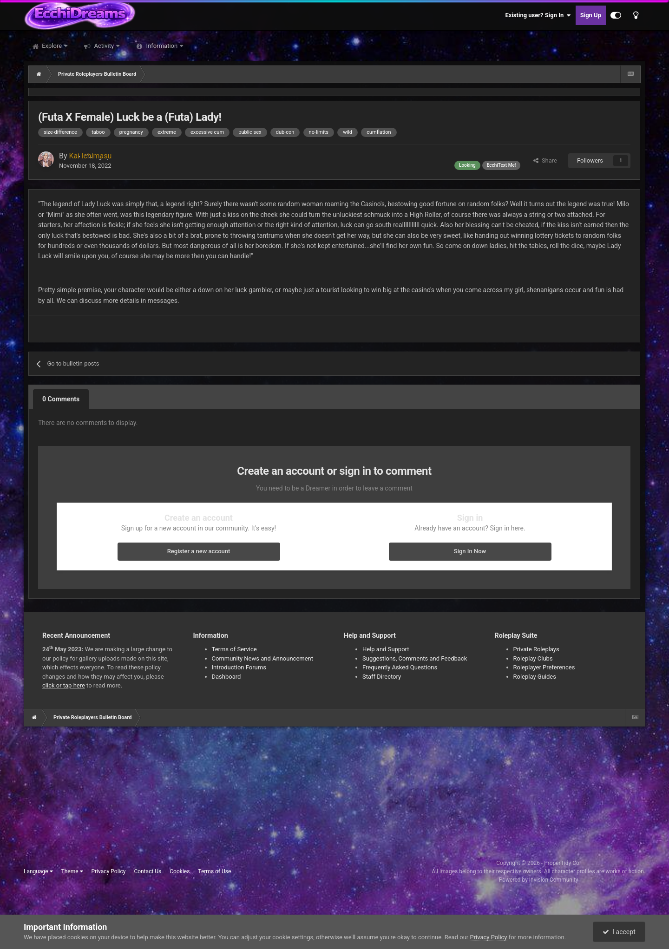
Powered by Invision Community (538, 880)
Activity (103, 45)
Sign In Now (470, 551)
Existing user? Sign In (538, 15)
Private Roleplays (536, 649)
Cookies (180, 871)
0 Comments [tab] (60, 399)
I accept (619, 932)
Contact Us (147, 871)
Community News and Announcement (263, 658)
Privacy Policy (109, 871)
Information (161, 45)
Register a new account (198, 551)
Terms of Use (214, 871)
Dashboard (226, 676)
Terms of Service (234, 649)
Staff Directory (381, 676)
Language (38, 871)
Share (545, 160)
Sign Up (590, 15)
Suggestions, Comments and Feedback (414, 658)
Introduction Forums (239, 667)
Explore (51, 45)
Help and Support (385, 649)
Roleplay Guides (534, 676)
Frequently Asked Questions (399, 667)
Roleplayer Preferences (544, 667)
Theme (72, 871)
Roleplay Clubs (533, 658)
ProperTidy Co (561, 863)
